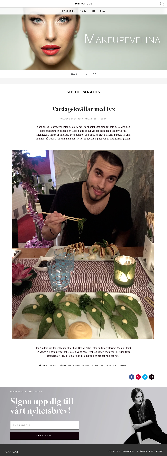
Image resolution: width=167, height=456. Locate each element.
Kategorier (68, 11)
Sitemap (159, 451)
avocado (54, 365)
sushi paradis (112, 365)
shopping (85, 365)
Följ (102, 11)
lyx (69, 365)
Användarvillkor (145, 451)
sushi (102, 365)
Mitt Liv (76, 365)
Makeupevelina (83, 74)
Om (93, 11)
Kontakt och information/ (121, 451)
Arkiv (83, 11)
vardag (123, 365)
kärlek (63, 365)
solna (95, 365)
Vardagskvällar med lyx (83, 109)
